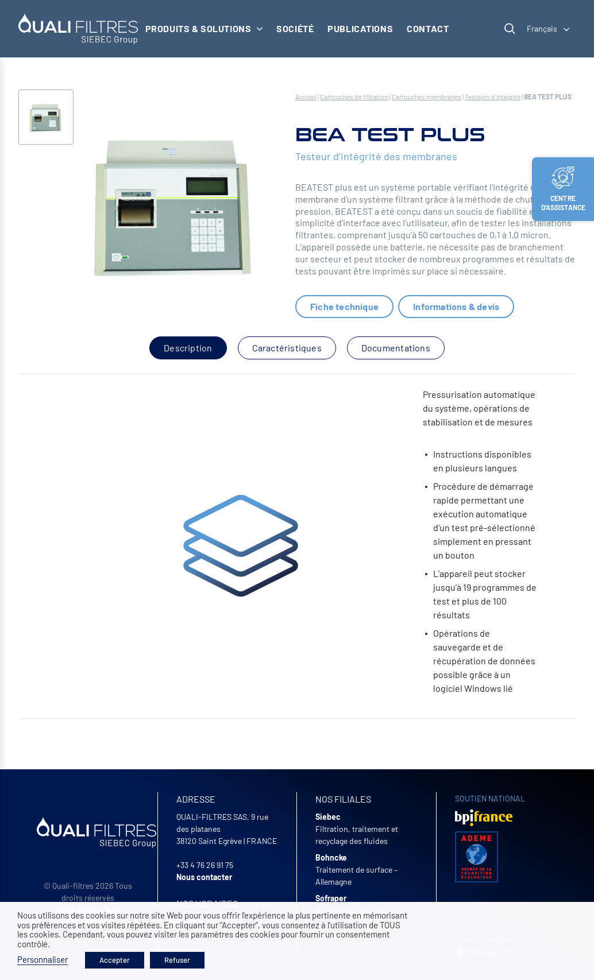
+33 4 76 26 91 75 (204, 865)
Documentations (395, 347)
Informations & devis (456, 306)
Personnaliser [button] (42, 959)
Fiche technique (344, 306)
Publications (360, 28)
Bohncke (331, 857)
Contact (428, 28)
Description (188, 347)
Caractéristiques (287, 347)
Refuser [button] (177, 959)
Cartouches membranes (426, 96)
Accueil (306, 96)
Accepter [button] (114, 959)
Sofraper (330, 898)
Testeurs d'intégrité (492, 96)
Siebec (328, 817)
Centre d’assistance (563, 188)
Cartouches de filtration (354, 96)
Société (295, 28)
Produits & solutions (204, 28)
